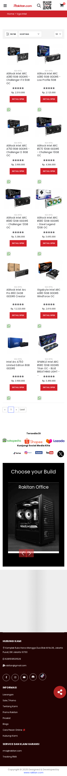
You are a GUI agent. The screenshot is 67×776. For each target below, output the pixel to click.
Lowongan (8, 694)
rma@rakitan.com (12, 750)
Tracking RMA (10, 756)
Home (10, 13)
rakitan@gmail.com (16, 665)
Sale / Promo (9, 700)
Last (22, 409)
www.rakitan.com (33, 772)
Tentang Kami (10, 706)
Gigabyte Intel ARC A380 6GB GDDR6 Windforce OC (48, 293)
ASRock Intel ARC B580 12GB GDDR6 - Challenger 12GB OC (17, 222)
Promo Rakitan (10, 712)
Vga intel (22, 13)
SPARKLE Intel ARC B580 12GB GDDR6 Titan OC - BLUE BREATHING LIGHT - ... (48, 368)
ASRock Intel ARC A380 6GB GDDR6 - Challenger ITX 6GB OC (18, 78)
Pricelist (7, 718)
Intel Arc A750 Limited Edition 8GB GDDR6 (18, 365)
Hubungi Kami (10, 735)
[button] (39, 6)
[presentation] (23, 553)
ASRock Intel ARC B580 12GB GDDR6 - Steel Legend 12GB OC (48, 222)
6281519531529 (13, 659)
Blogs (6, 724)
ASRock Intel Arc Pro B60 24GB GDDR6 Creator (16, 293)
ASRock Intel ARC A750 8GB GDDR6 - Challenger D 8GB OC (17, 150)
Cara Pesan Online (12, 730)
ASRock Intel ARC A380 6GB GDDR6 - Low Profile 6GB (48, 77)
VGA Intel (18, 71)
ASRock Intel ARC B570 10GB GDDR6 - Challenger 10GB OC (48, 150)
